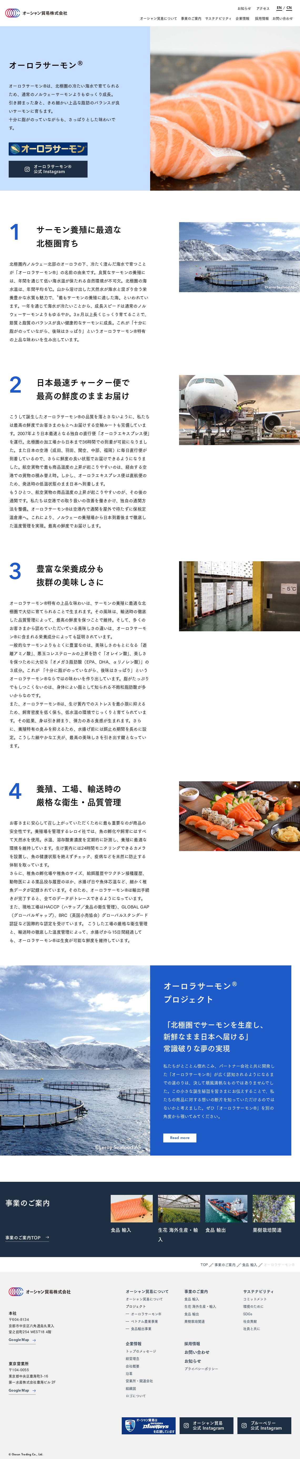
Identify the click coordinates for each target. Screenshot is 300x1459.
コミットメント (255, 1298)
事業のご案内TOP (27, 1237)
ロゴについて (136, 1395)
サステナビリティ (218, 18)
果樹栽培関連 (194, 1321)
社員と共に (251, 1328)
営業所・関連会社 (139, 1380)
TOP (204, 1264)
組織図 (131, 1388)
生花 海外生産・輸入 (200, 1306)
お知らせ (244, 8)
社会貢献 (250, 1321)
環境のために (253, 1306)
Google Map (22, 1340)
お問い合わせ (282, 18)
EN (279, 8)
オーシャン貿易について (158, 18)
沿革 (129, 1373)
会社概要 (132, 1366)
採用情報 (262, 18)
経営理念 (132, 1358)
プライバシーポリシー (201, 1368)
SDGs (247, 1313)
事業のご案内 (191, 18)
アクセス (263, 8)
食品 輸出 (191, 1313)
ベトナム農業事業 (144, 1321)
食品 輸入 (249, 1264)
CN (289, 8)
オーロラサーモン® (146, 1313)
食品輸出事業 (141, 1328)
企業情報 (242, 18)
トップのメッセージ (141, 1351)
